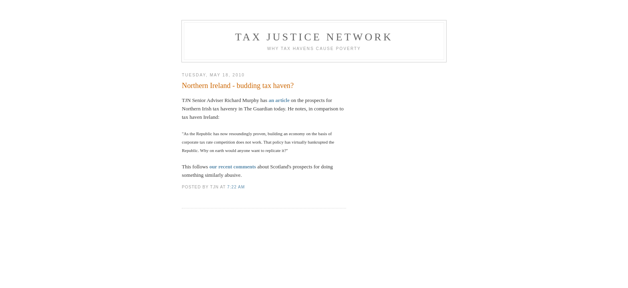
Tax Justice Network (314, 37)
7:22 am (236, 187)
